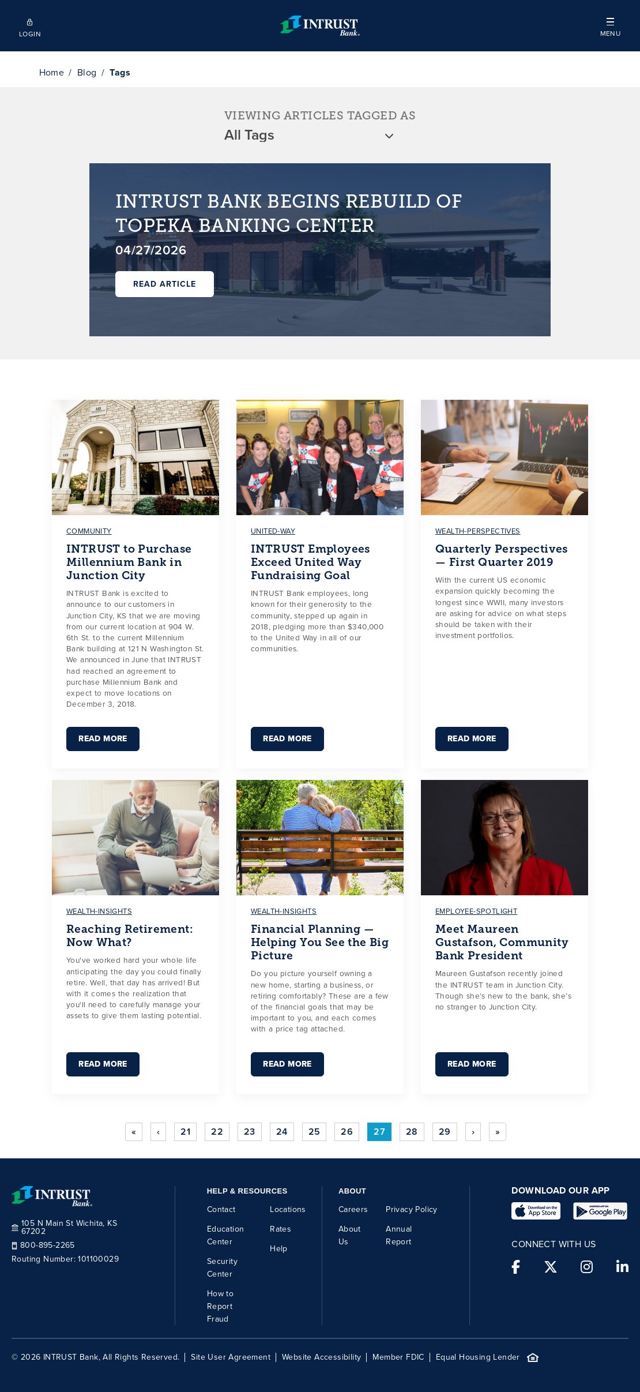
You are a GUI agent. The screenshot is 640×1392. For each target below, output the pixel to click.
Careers (353, 1209)
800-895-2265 (43, 1245)
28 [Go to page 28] (412, 1131)
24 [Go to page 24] (282, 1131)
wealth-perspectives (478, 531)
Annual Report (399, 1235)
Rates (280, 1229)
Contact (221, 1209)
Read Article (164, 284)
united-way (273, 531)
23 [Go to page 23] (249, 1131)
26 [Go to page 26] (347, 1131)
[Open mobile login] (30, 26)
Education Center (225, 1235)
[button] (610, 25)
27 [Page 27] (379, 1131)
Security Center (222, 1267)
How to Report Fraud (220, 1306)
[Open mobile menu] (610, 25)
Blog (87, 72)
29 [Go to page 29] (445, 1131)
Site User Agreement (230, 1357)
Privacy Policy (412, 1209)
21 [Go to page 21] (185, 1131)
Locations (288, 1209)
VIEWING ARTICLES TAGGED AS (320, 115)
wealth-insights (99, 911)
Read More (102, 739)
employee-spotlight (476, 911)
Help (279, 1249)
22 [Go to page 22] (217, 1131)
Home (52, 72)
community (89, 531)
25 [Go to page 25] (314, 1131)
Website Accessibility (321, 1357)
